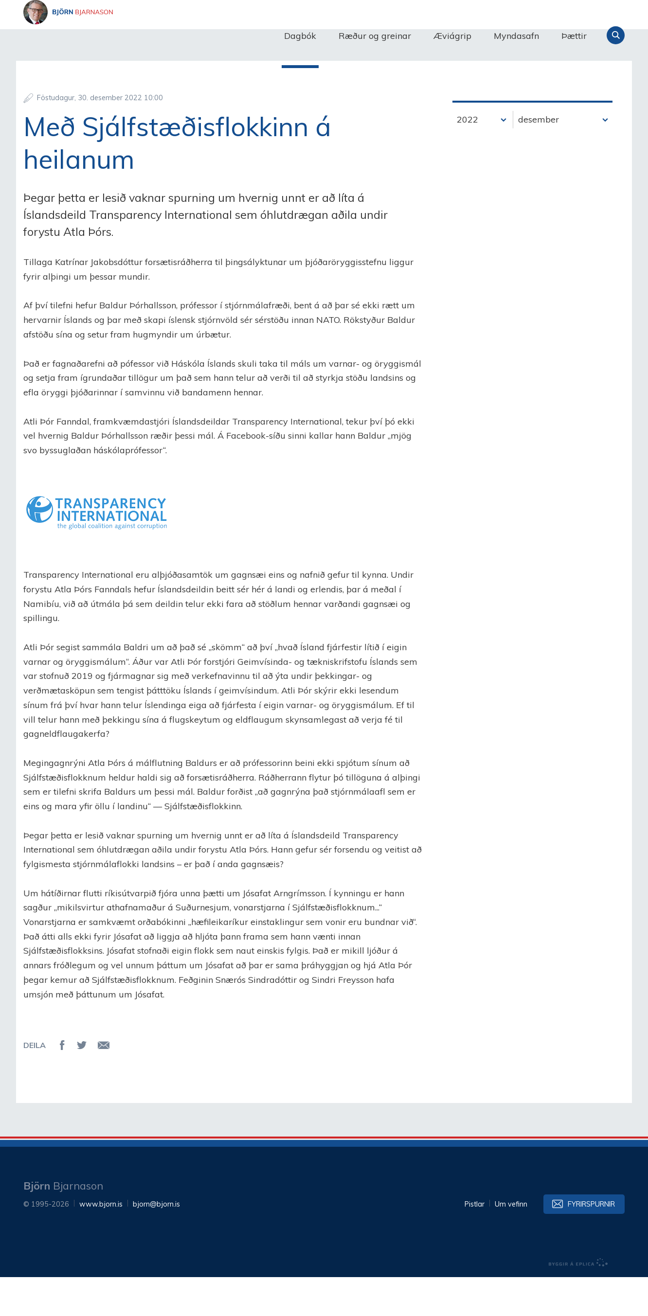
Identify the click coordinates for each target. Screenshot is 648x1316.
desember (538, 158)
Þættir (574, 35)
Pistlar (475, 1243)
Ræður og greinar (375, 35)
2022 (467, 158)
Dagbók (300, 35)
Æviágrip (452, 35)
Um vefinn (511, 1243)
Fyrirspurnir (591, 1243)
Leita (616, 35)
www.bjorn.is (101, 1243)
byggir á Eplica (578, 1301)
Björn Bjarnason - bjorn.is (120, 35)
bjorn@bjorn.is (156, 1243)
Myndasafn (516, 35)
